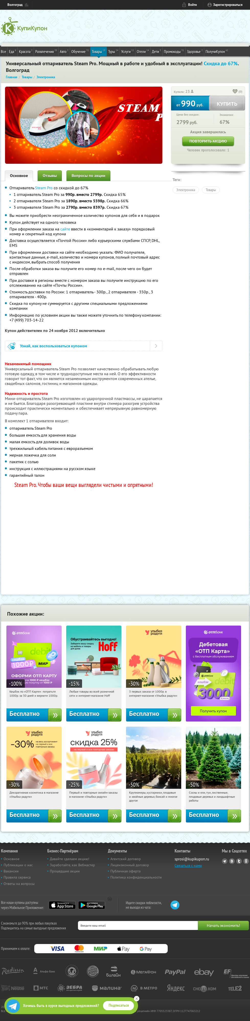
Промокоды (174, 51)
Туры (113, 51)
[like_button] (235, 91)
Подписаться (119, 1005)
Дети (156, 51)
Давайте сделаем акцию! (69, 859)
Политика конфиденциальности (136, 877)
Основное (19, 175)
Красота (25, 51)
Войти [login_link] (192, 5)
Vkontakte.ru (232, 861)
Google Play (91, 905)
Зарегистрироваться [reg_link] (228, 5)
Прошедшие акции (65, 871)
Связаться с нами (188, 865)
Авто (64, 51)
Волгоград (14, 5)
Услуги (127, 51)
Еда (12, 51)
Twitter (239, 861)
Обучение (80, 51)
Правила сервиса (17, 877)
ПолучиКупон (217, 51)
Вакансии (11, 871)
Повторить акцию (208, 141)
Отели (143, 51)
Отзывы (50, 175)
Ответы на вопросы (19, 883)
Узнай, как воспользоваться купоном (53, 346)
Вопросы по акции (88, 175)
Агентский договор (125, 859)
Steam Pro (44, 187)
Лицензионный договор (129, 865)
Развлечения (46, 51)
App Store (62, 905)
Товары (98, 51)
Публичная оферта (125, 871)
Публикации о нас (18, 865)
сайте (65, 228)
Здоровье (195, 51)
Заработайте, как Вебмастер (72, 865)
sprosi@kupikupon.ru (192, 859)
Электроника (185, 190)
